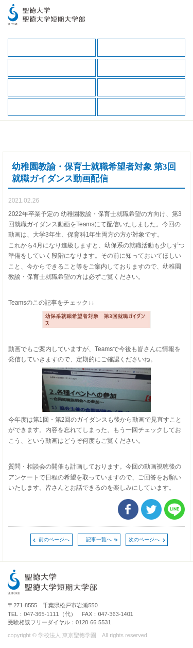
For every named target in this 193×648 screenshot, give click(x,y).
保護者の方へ (52, 68)
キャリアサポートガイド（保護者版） (141, 68)
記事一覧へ (99, 539)
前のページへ (54, 539)
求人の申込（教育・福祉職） (52, 107)
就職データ (52, 87)
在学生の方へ (141, 48)
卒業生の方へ (141, 107)
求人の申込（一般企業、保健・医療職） (141, 87)
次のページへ (144, 539)
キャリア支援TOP (52, 48)
